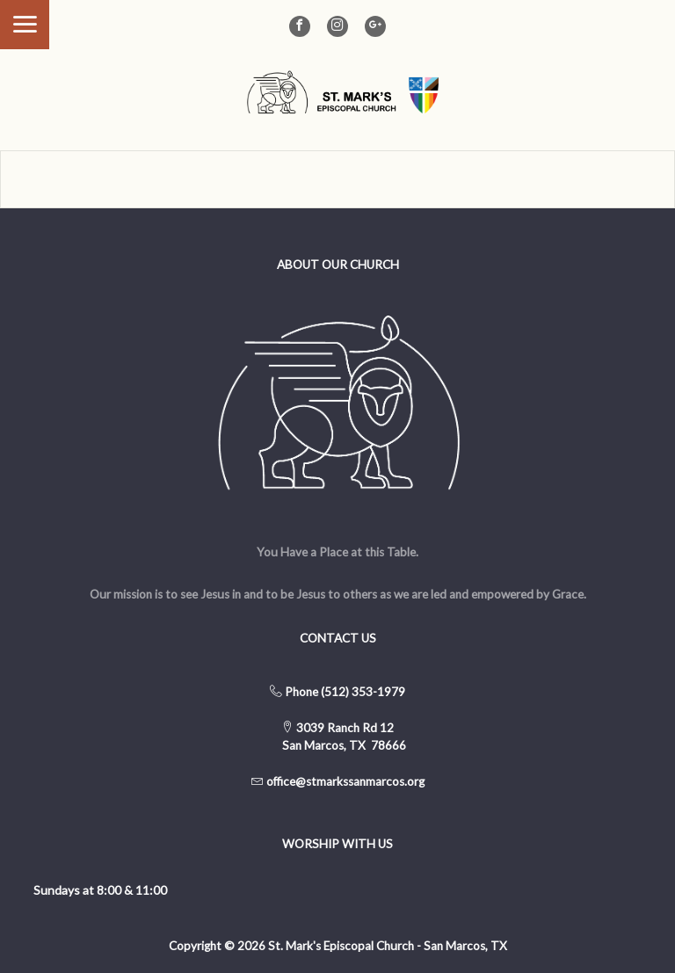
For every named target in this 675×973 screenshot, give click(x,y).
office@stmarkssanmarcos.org (345, 781)
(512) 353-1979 (363, 692)
